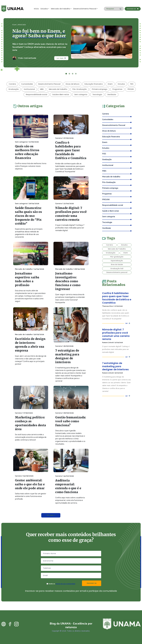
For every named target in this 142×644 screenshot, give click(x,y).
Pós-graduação (116, 257)
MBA (42, 89)
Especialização (117, 261)
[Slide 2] (69, 73)
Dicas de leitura (72, 84)
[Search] (114, 9)
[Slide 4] (76, 73)
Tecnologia (97, 94)
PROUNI (131, 89)
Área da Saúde (117, 264)
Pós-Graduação (79, 89)
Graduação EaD (116, 268)
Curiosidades (27, 84)
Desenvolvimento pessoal (116, 272)
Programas (117, 89)
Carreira (12, 84)
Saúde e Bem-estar (60, 94)
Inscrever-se (91, 583)
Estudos (44, 8)
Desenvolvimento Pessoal (84, 8)
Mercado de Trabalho (117, 249)
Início (36, 8)
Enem (110, 84)
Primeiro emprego (99, 89)
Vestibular (111, 94)
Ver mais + (51, 515)
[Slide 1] (66, 73)
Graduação (13, 89)
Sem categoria (80, 94)
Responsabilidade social (36, 94)
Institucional (29, 89)
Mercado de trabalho (60, 8)
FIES (131, 84)
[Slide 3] (72, 73)
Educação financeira (94, 84)
